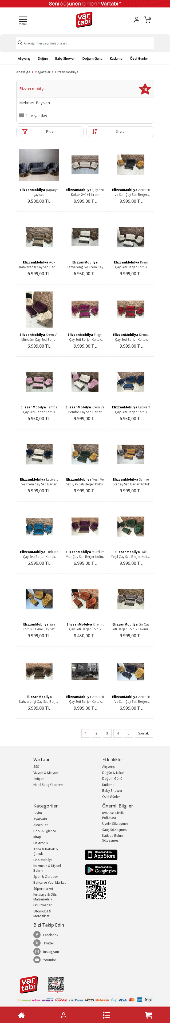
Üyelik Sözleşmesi (115, 823)
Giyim (37, 813)
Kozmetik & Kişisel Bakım (47, 868)
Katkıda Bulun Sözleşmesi (112, 838)
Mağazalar (42, 72)
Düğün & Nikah (113, 772)
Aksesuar (40, 825)
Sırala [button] (120, 131)
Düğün (43, 58)
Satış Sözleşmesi (115, 829)
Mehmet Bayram (34, 102)
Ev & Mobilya (43, 860)
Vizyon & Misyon (45, 772)
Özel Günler (139, 58)
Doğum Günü (92, 58)
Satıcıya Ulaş (36, 115)
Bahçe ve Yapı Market (49, 882)
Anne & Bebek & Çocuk (45, 851)
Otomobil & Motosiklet (42, 913)
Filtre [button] (50, 131)
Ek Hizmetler (42, 905)
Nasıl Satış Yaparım (48, 784)
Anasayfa (23, 72)
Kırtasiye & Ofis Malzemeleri (45, 897)
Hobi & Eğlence (44, 831)
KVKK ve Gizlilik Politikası (113, 815)
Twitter (43, 943)
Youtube (44, 959)
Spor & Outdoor (45, 876)
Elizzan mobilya (66, 72)
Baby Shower (65, 58)
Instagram (46, 951)
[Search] (85, 43)
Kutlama (116, 58)
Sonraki (143, 733)
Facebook (45, 934)
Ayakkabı (40, 819)
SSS (36, 766)
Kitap (37, 837)
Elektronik (40, 843)
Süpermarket (43, 888)
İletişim (38, 778)
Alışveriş (24, 58)
